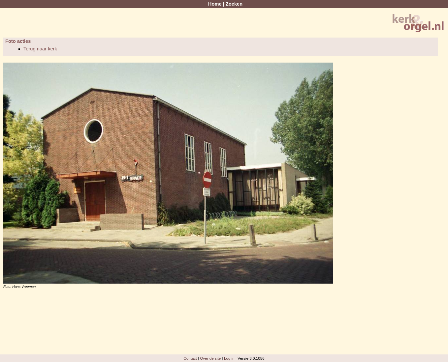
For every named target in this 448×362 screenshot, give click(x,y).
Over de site (210, 358)
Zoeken (234, 4)
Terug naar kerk (40, 48)
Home (215, 4)
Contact (190, 358)
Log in (229, 358)
